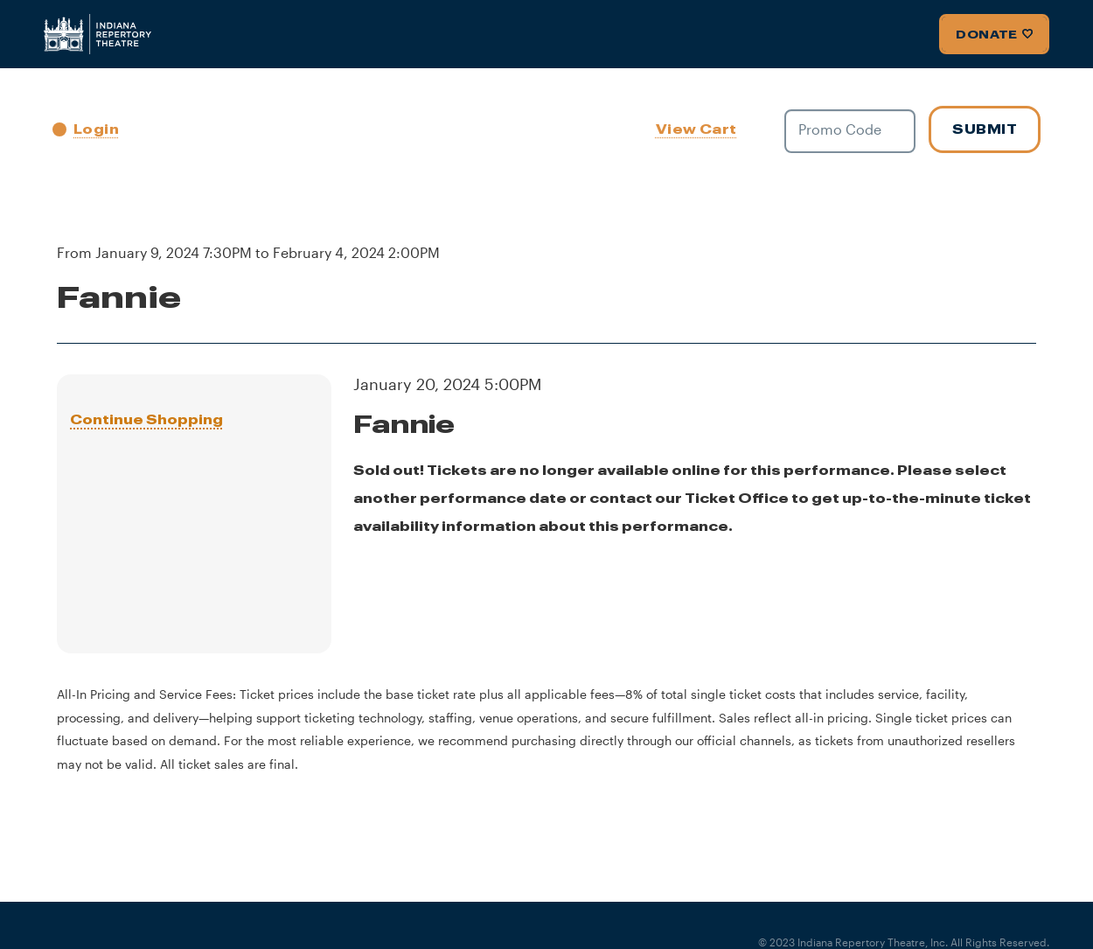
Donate (994, 34)
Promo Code (839, 129)
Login (85, 129)
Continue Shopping (146, 419)
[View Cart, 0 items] (699, 129)
